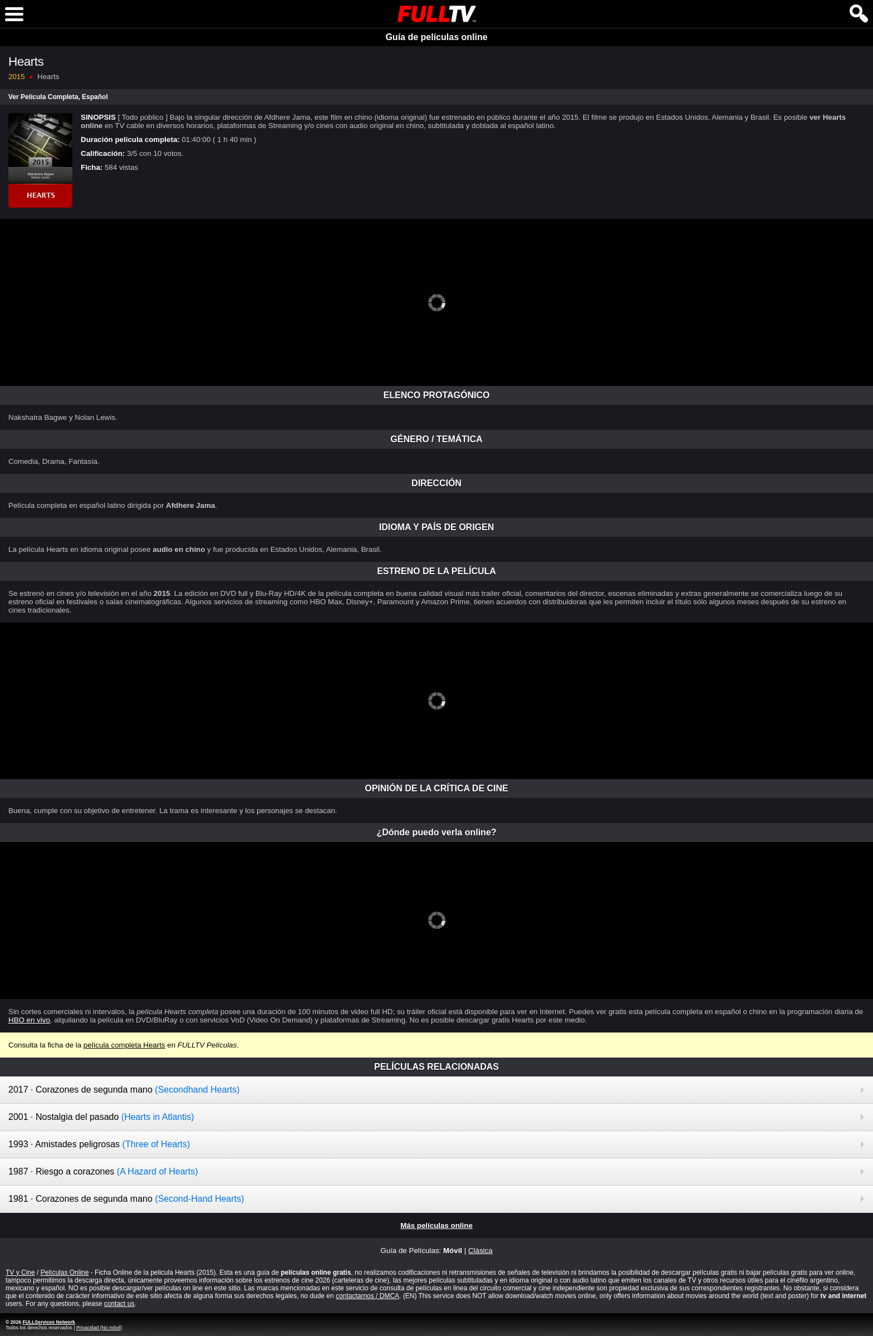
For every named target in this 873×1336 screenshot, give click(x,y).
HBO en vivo (29, 1020)
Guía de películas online (436, 37)
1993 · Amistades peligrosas (99, 1144)
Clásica (480, 1250)
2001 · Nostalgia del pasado (101, 1117)
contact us (119, 1304)
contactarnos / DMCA (367, 1296)
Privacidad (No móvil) (99, 1327)
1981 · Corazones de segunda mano (126, 1198)
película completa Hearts (124, 1045)
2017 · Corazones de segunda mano (123, 1089)
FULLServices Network (48, 1322)
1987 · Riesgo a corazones (103, 1171)
